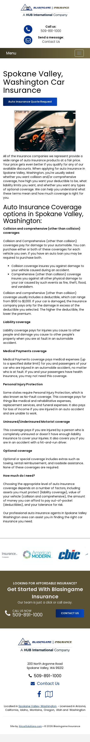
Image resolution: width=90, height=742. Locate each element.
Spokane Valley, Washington (37, 706)
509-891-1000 (51, 31)
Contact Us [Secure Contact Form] (45, 683)
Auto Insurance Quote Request (30, 101)
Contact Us (51, 41)
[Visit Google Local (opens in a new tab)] (49, 694)
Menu (11, 53)
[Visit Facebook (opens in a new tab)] (39, 694)
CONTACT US (70, 613)
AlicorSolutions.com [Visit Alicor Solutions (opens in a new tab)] (30, 726)
